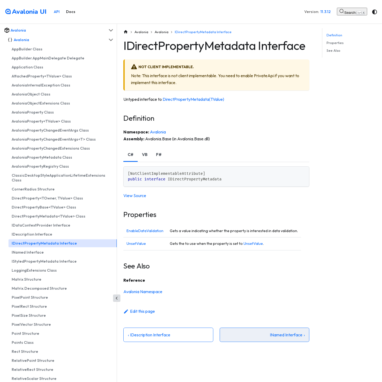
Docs (70, 11)
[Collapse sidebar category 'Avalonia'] (111, 30)
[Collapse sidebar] (116, 298)
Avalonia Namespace (142, 291)
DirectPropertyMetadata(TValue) (193, 99)
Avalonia (158, 131)
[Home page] (125, 32)
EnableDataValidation (145, 230)
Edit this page (139, 311)
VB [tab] (144, 154)
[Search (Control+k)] (352, 11)
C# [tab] (130, 154)
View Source (134, 195)
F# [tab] (159, 154)
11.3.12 (325, 11)
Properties (335, 43)
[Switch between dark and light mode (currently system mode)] (374, 12)
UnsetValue (136, 243)
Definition (334, 35)
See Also (333, 50)
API (57, 11)
